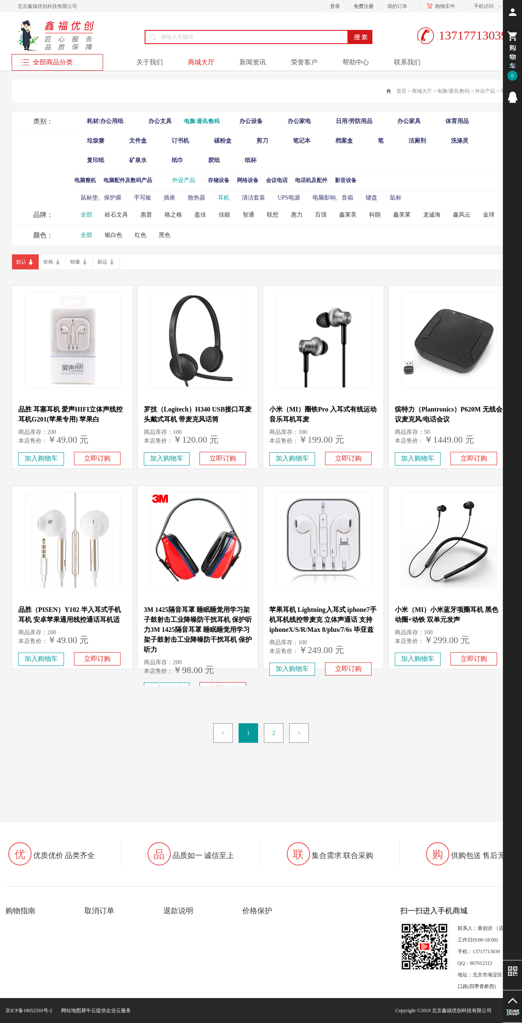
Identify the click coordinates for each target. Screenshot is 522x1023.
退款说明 (178, 911)
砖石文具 (116, 215)
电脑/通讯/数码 (453, 91)
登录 (335, 6)
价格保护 (257, 911)
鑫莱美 (348, 215)
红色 (140, 235)
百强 (321, 215)
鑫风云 (461, 215)
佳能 (224, 215)
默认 (21, 262)
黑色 (164, 235)
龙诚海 (432, 215)
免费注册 (364, 6)
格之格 (173, 215)
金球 (489, 215)
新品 (102, 262)
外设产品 (485, 91)
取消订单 (99, 911)
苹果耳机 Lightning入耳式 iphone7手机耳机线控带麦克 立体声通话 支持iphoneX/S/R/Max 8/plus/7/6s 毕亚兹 (323, 619)
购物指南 (20, 911)
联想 (272, 215)
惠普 (146, 215)
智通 (248, 215)
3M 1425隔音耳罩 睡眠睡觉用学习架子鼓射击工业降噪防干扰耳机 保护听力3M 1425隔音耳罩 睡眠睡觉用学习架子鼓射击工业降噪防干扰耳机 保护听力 (198, 629)
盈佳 (200, 215)
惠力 (297, 215)
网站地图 (70, 1010)
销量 (75, 262)
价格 (48, 262)
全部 (86, 215)
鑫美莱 (402, 215)
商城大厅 (422, 91)
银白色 (113, 235)
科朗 (375, 215)
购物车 (442, 6)
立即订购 (97, 458)
